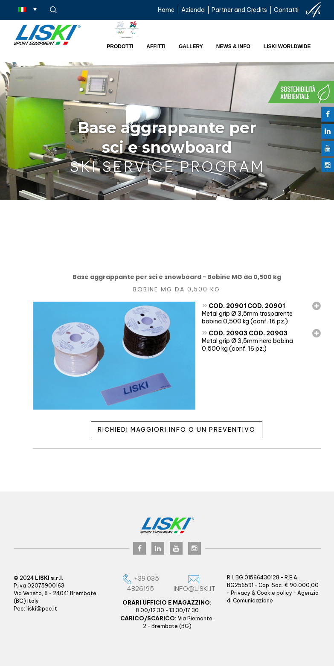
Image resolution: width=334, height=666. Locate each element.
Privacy (240, 593)
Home (166, 10)
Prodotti (120, 46)
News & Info (233, 46)
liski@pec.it (41, 608)
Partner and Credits (239, 10)
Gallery (191, 46)
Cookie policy (274, 593)
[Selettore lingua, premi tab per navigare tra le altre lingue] (27, 9)
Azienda (193, 10)
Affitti (156, 46)
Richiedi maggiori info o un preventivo (177, 429)
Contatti (286, 10)
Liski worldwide (287, 46)
